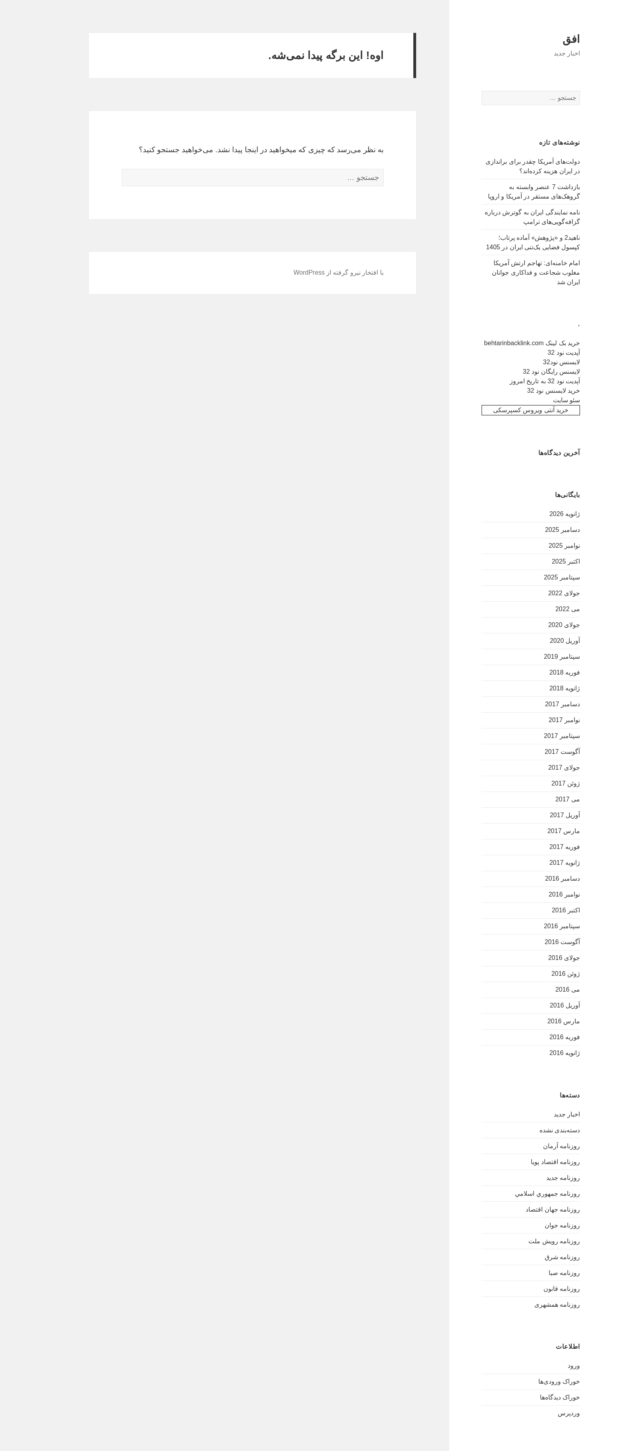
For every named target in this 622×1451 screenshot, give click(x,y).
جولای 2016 (541, 957)
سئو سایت (543, 400)
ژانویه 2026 (541, 513)
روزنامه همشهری (534, 1304)
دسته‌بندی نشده (536, 1130)
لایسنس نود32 (538, 362)
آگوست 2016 (539, 942)
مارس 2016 (540, 1021)
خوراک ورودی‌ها (536, 1381)
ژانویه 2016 (541, 1053)
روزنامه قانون (538, 1288)
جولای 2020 (541, 624)
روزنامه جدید (540, 1177)
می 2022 (544, 609)
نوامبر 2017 (541, 720)
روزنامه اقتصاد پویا (532, 1162)
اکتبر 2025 (542, 561)
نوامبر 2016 (541, 894)
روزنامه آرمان (538, 1146)
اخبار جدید (543, 1114)
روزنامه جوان (539, 1225)
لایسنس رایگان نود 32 (528, 371)
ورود (550, 1365)
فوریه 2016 (541, 1037)
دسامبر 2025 (539, 529)
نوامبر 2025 (541, 545)
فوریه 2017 (541, 846)
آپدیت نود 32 (540, 352)
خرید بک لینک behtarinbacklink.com (509, 343)
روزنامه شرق (539, 1257)
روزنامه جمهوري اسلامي (524, 1193)
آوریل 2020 (541, 640)
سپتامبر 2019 (538, 656)
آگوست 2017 (539, 751)
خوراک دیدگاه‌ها (536, 1397)
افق (548, 39)
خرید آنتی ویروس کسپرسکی (507, 410)
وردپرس (545, 1413)
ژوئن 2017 (542, 783)
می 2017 (544, 799)
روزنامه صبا (541, 1272)
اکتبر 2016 (542, 910)
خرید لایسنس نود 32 (530, 390)
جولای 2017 (541, 767)
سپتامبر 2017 (538, 735)
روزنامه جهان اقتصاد (529, 1209)
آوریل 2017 (541, 815)
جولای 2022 (541, 593)
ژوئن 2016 (542, 973)
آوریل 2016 (541, 1005)
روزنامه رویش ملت (531, 1241)
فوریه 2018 (541, 672)
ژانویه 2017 (541, 862)
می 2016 (544, 989)
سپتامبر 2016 (538, 926)
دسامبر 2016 (539, 878)
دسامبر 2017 (539, 704)
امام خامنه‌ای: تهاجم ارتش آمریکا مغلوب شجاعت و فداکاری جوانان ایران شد (512, 272)
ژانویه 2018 (541, 688)
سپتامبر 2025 (538, 577)
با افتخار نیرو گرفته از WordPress (315, 272)
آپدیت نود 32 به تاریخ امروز (521, 381)
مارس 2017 (540, 831)
